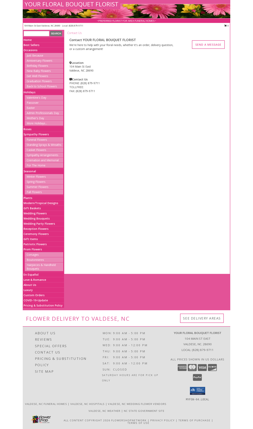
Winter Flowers (36, 176)
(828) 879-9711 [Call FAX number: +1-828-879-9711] (85, 91)
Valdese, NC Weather (105, 411)
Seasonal (30, 171)
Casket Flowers (36, 150)
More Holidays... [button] (37, 123)
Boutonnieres (35, 260)
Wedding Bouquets (37, 218)
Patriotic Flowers (35, 244)
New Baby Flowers (39, 71)
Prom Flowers (33, 249)
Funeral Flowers (37, 139)
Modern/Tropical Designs (41, 203)
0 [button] (226, 25)
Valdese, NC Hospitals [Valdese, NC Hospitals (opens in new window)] (87, 404)
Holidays (29, 92)
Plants (28, 198)
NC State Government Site (144, 411)
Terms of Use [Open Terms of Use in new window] (138, 423)
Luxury (28, 290)
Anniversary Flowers (39, 60)
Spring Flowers (36, 182)
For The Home (36, 165)
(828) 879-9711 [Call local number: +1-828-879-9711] (76, 25)
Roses (27, 129)
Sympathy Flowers (36, 134)
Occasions (30, 50)
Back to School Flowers (42, 86)
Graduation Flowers (39, 81)
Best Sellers (31, 45)
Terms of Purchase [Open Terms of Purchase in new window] (194, 420)
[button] (197, 391)
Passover (33, 103)
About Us (30, 285)
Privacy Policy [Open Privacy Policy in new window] (162, 420)
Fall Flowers (34, 192)
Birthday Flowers (37, 66)
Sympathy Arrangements (42, 155)
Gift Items (31, 239)
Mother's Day (35, 118)
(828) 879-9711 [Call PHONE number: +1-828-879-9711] (90, 83)
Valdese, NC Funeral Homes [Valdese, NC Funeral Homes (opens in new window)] (46, 404)
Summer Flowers (37, 187)
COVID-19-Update (36, 300)
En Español (31, 274)
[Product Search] (36, 33)
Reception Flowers (36, 229)
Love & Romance (35, 280)
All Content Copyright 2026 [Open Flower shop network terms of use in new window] (87, 420)
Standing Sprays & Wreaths (44, 145)
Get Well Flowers (37, 76)
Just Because (35, 55)
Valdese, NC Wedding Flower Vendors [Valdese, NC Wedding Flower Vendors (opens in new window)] (137, 404)
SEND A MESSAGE (208, 44)
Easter (31, 108)
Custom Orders (34, 295)
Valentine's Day (36, 97)
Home (28, 40)
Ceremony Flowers (36, 234)
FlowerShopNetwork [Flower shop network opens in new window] (129, 420)
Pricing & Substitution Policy (43, 305)
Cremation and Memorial (43, 160)
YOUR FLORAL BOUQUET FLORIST (71, 4)
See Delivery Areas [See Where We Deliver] (202, 318)
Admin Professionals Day (43, 113)
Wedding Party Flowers (39, 223)
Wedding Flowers (35, 213)
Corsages (33, 254)
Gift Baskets (32, 208)
